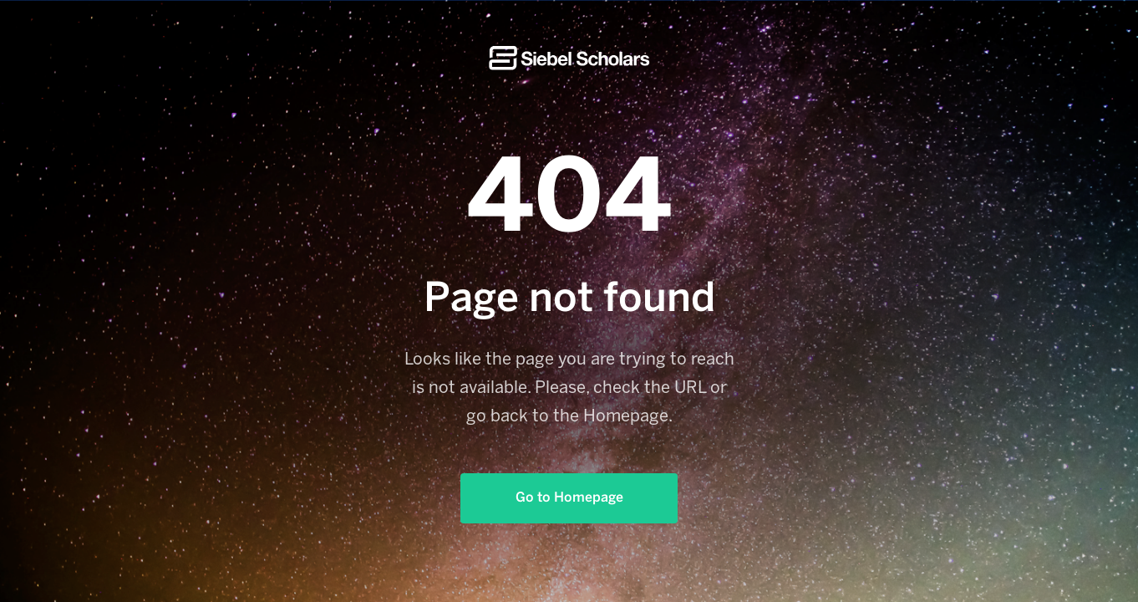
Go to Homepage (569, 498)
